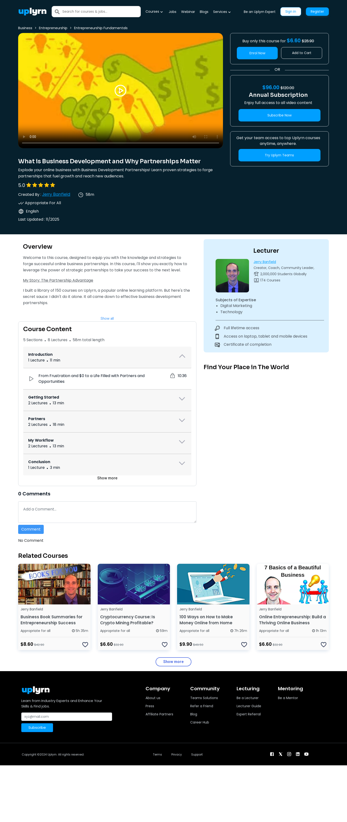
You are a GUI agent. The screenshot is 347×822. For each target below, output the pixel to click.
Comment (31, 529)
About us (153, 698)
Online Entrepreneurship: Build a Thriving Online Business (292, 620)
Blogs (204, 11)
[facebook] (272, 754)
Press (150, 706)
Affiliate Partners (159, 714)
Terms (157, 754)
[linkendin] (297, 754)
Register (317, 11)
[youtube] (306, 754)
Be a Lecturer (248, 698)
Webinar (188, 11)
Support (197, 754)
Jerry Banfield (56, 194)
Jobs (172, 11)
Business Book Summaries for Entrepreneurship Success (51, 620)
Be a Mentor (288, 698)
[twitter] (280, 754)
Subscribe (37, 727)
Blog (193, 714)
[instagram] (289, 754)
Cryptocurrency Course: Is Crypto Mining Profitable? (127, 620)
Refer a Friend (201, 706)
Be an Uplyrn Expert (260, 11)
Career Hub (199, 722)
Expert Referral (249, 714)
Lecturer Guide (249, 706)
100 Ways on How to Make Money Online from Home (206, 620)
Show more (107, 478)
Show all (107, 318)
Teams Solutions (204, 698)
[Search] (101, 11)
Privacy (176, 754)
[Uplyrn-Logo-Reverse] (32, 11)
